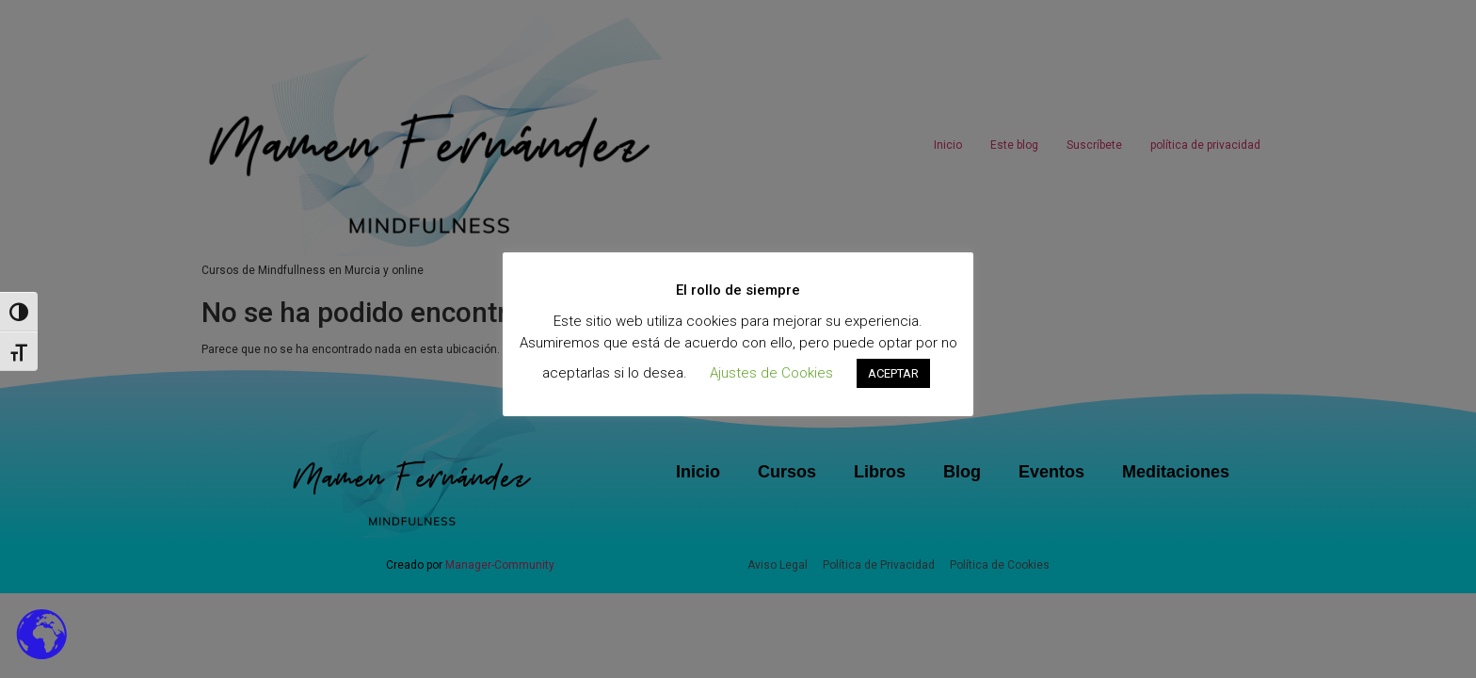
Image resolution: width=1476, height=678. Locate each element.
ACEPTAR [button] (893, 373)
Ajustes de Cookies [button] (771, 372)
